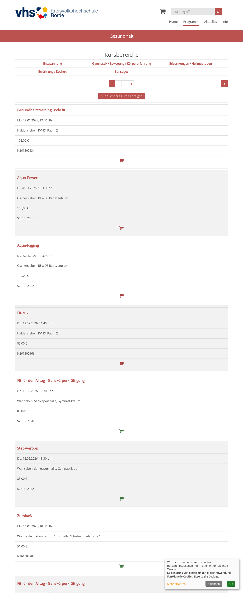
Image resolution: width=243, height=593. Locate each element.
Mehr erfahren (176, 584)
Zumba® (24, 515)
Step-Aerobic (27, 447)
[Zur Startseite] (56, 13)
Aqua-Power (27, 177)
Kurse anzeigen (121, 96)
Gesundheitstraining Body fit (41, 109)
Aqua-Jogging (28, 245)
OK (231, 584)
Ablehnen (214, 584)
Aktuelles (210, 22)
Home (173, 22)
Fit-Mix (22, 312)
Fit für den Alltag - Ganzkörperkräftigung (51, 380)
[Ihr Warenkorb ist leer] (163, 12)
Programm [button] (191, 22)
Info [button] (225, 22)
